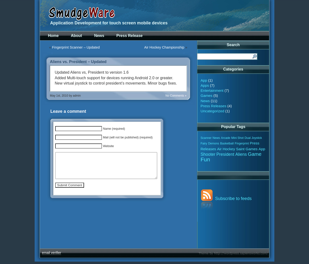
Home (53, 36)
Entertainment (212, 90)
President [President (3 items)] (225, 154)
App (204, 80)
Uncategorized (212, 111)
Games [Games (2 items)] (251, 149)
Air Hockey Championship (164, 47)
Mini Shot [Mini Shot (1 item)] (237, 138)
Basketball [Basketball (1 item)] (227, 143)
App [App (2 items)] (262, 149)
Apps (205, 85)
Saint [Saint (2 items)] (240, 149)
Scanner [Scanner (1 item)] (206, 138)
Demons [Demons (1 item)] (213, 143)
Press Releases (213, 106)
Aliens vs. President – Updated (78, 62)
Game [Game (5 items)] (254, 154)
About (76, 36)
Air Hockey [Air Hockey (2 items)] (226, 149)
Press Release (129, 36)
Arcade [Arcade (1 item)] (225, 138)
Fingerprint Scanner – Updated (76, 47)
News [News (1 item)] (216, 138)
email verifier (51, 253)
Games (206, 95)
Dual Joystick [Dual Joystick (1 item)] (253, 138)
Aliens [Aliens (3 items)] (241, 154)
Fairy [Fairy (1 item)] (204, 143)
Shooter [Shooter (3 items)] (208, 154)
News (99, 36)
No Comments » (175, 95)
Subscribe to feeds (233, 198)
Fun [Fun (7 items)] (205, 159)
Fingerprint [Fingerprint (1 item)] (242, 143)
